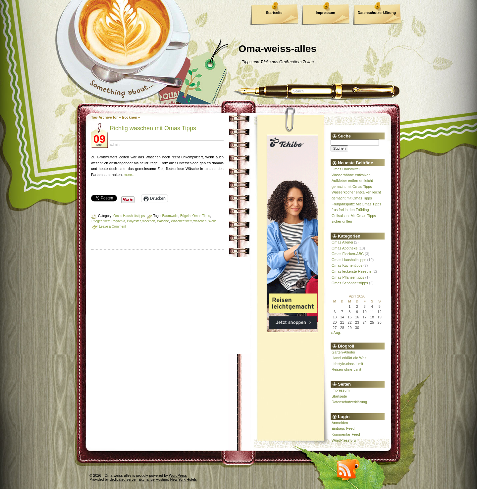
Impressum (325, 13)
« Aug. (336, 333)
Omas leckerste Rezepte (351, 271)
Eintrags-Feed (343, 428)
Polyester (133, 221)
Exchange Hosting (153, 479)
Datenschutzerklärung (377, 13)
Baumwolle (170, 216)
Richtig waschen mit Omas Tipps (153, 128)
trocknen (148, 221)
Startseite (274, 13)
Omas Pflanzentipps (348, 277)
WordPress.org (344, 440)
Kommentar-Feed (346, 434)
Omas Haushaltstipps (129, 216)
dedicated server (123, 479)
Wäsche (163, 221)
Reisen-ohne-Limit (346, 369)
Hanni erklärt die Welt (349, 358)
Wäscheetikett (181, 221)
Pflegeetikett (100, 221)
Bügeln (185, 216)
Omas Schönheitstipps (350, 283)
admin (115, 144)
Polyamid (118, 221)
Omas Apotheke (344, 248)
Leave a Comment (112, 226)
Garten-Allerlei (343, 352)
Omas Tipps (201, 216)
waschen (199, 221)
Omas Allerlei (342, 242)
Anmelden (340, 423)
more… (129, 175)
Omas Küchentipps (347, 265)
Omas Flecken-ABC (348, 254)
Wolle (212, 221)
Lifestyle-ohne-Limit (347, 364)
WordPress (178, 475)
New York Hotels (183, 479)
